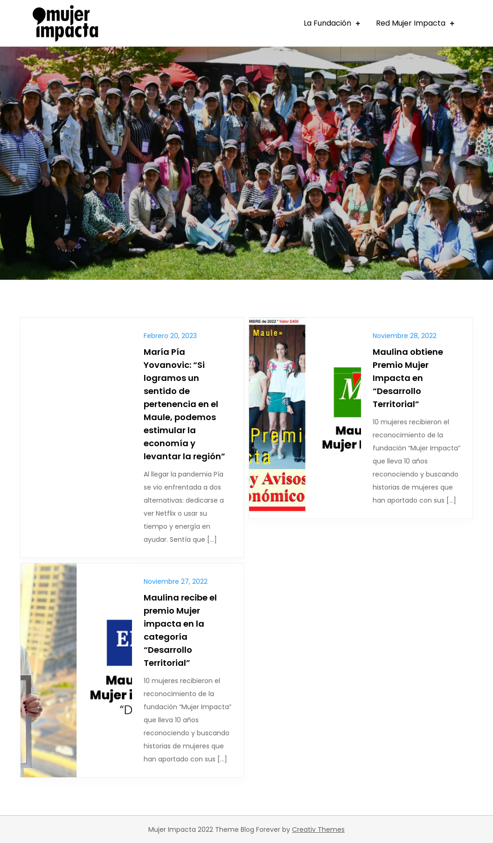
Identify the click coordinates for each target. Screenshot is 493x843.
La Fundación (327, 23)
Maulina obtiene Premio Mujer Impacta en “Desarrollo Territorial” (408, 378)
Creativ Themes (318, 829)
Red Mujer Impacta (410, 23)
